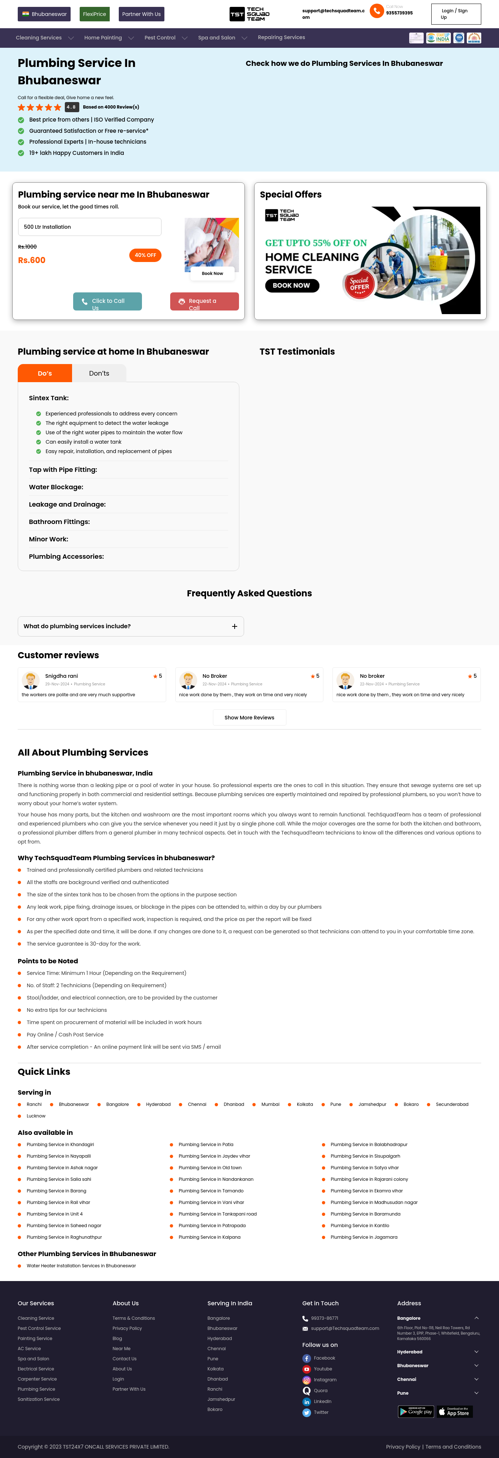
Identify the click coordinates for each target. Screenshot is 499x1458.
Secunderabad (452, 1104)
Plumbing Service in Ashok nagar (62, 1168)
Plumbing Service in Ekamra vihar (367, 1191)
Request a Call (203, 303)
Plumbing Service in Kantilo (360, 1225)
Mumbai (270, 1104)
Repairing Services (281, 37)
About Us (122, 1369)
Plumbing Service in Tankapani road (218, 1214)
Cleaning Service (36, 1318)
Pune (336, 1104)
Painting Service (35, 1338)
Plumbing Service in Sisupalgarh (366, 1156)
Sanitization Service (39, 1399)
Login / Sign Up (454, 14)
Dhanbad (234, 1104)
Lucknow (36, 1116)
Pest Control (166, 38)
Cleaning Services (45, 38)
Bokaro (411, 1104)
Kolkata (305, 1104)
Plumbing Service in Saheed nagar (64, 1225)
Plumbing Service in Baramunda (366, 1214)
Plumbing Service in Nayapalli (59, 1156)
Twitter (315, 1412)
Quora (315, 1390)
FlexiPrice (94, 14)
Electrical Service (36, 1369)
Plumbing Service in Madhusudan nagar (374, 1202)
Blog (117, 1338)
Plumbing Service (36, 1389)
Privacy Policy (127, 1328)
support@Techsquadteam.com (345, 1328)
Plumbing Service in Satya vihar (365, 1168)
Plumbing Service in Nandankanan (216, 1179)
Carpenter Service (37, 1379)
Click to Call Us (108, 303)
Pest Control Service (39, 1328)
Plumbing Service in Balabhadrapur (369, 1144)
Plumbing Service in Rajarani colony (369, 1179)
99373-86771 (324, 1318)
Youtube (317, 1369)
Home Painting (109, 38)
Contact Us (125, 1359)
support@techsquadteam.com (333, 14)
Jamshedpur (372, 1104)
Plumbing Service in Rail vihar (58, 1202)
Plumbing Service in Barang (56, 1191)
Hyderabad (158, 1104)
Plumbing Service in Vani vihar (211, 1202)
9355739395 (399, 13)
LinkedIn (316, 1401)
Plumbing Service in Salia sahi (59, 1179)
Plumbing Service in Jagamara (364, 1237)
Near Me (121, 1348)
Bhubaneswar (74, 1104)
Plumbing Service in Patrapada (212, 1225)
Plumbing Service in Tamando (211, 1191)
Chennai (197, 1104)
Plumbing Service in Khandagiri (60, 1144)
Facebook (318, 1358)
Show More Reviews (249, 717)
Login (118, 1379)
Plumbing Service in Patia (206, 1144)
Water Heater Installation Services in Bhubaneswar (81, 1266)
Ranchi (34, 1104)
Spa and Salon (223, 38)
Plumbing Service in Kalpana (210, 1237)
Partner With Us (141, 14)
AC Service (29, 1348)
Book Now (212, 273)
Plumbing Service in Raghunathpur (64, 1237)
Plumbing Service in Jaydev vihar (214, 1156)
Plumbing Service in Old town (210, 1168)
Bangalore (117, 1104)
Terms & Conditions (134, 1318)
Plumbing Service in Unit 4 (55, 1214)
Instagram (319, 1380)
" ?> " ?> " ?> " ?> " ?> (90, 227)
